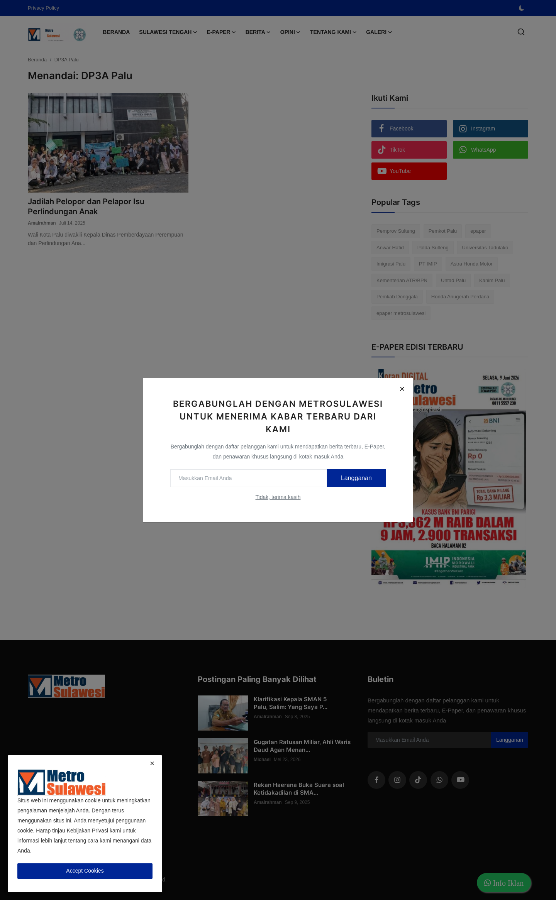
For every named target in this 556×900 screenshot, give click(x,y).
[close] (152, 763)
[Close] (402, 389)
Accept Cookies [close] (84, 871)
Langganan (356, 478)
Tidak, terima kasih (278, 497)
